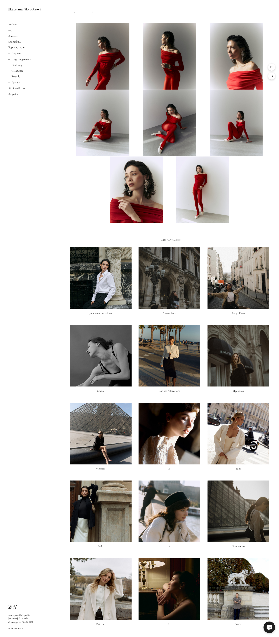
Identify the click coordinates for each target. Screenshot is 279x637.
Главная (12, 24)
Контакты (15, 41)
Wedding (16, 65)
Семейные (17, 70)
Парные (16, 53)
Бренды (16, 82)
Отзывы (13, 94)
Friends (15, 76)
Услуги (11, 30)
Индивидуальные (21, 59)
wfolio (20, 628)
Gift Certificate (16, 88)
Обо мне (13, 36)
